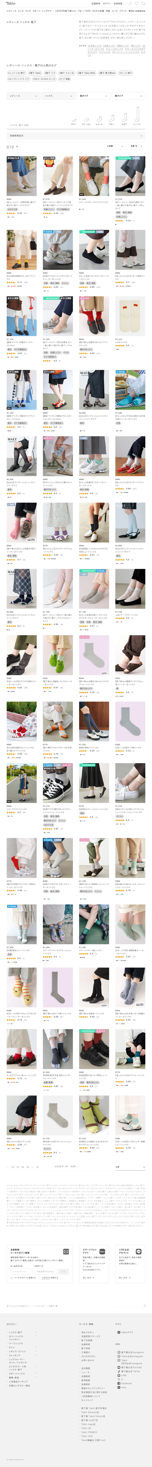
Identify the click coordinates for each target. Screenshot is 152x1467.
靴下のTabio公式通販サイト (18, 1306)
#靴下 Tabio (35, 73)
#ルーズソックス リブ (18, 79)
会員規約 (45, 1278)
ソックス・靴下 (39, 1306)
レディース (53, 1306)
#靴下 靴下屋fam (107, 73)
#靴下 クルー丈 (67, 73)
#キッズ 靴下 (126, 73)
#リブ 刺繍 (65, 79)
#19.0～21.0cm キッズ (44, 79)
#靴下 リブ (50, 73)
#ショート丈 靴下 (16, 73)
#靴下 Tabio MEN (86, 73)
